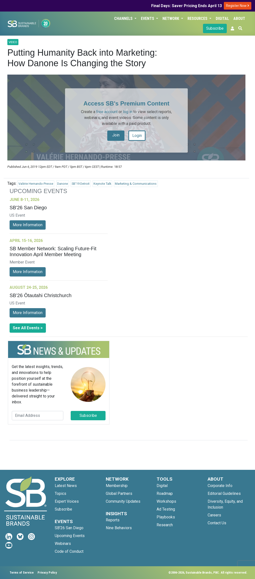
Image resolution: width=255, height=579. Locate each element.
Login (137, 135)
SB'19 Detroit (81, 183)
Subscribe (215, 28)
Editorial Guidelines (224, 493)
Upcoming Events (70, 535)
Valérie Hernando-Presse (35, 183)
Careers (214, 515)
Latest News (66, 485)
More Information (27, 225)
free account (107, 111)
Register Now (237, 6)
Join (116, 135)
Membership (117, 485)
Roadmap (165, 493)
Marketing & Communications (136, 183)
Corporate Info (220, 485)
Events (148, 18)
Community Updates (123, 501)
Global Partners (119, 493)
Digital (222, 18)
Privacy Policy (47, 572)
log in (127, 111)
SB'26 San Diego (69, 528)
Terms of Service (22, 572)
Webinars (63, 543)
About (239, 18)
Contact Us (217, 523)
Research (165, 525)
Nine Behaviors (119, 528)
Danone (62, 183)
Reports (113, 520)
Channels (124, 18)
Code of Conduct (69, 551)
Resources (198, 18)
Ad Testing (166, 509)
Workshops (166, 501)
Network (171, 18)
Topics (60, 493)
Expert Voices (67, 501)
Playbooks (166, 517)
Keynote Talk (102, 183)
